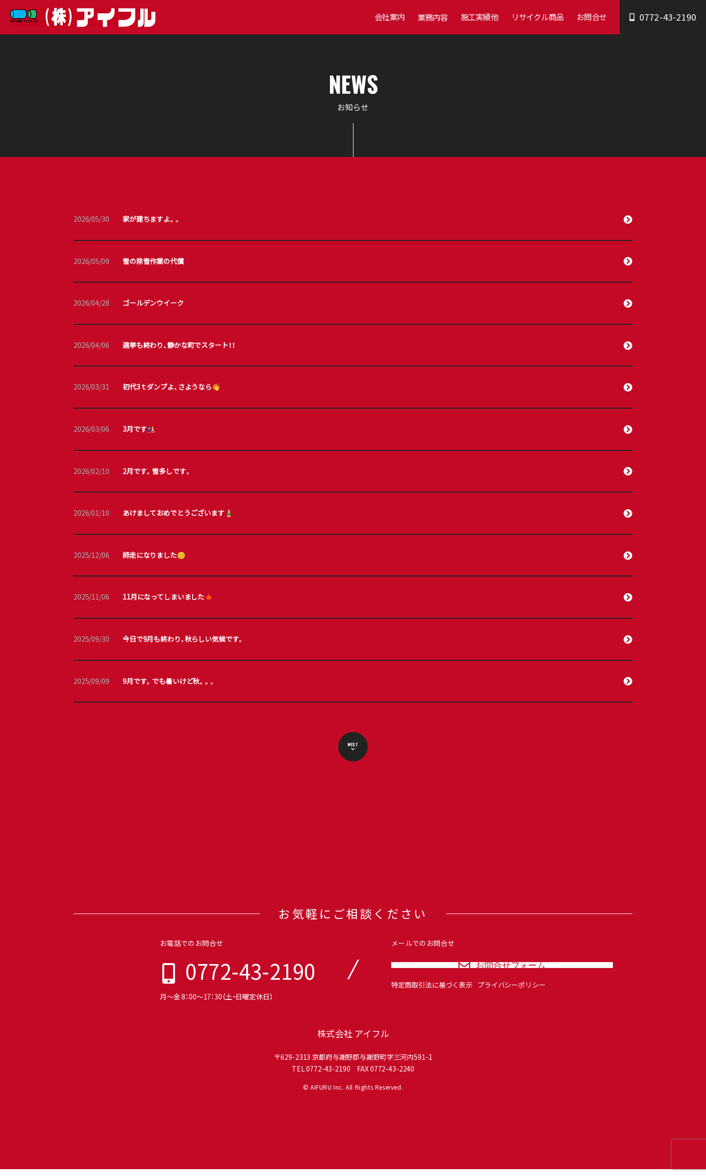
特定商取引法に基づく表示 (432, 1003)
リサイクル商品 (537, 17)
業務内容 (433, 17)
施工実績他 (479, 17)
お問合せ (591, 17)
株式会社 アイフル (353, 1040)
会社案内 (389, 17)
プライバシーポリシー (512, 1003)
